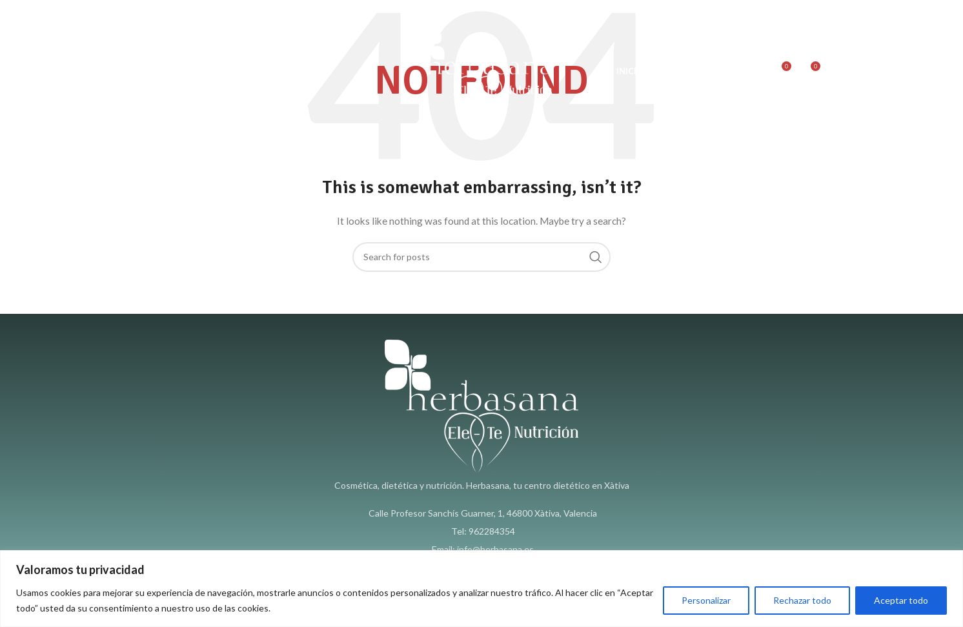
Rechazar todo (802, 600)
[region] (481, 588)
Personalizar (706, 600)
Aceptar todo (901, 600)
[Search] (753, 71)
